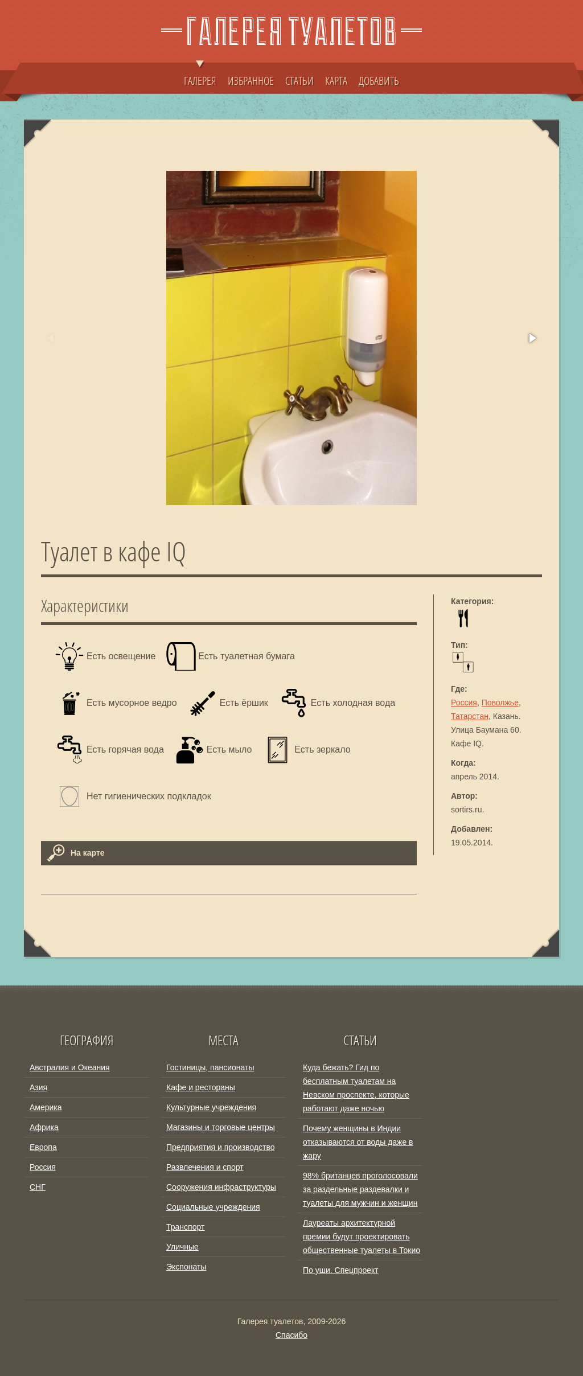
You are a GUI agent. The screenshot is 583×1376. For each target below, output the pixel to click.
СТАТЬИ (299, 80)
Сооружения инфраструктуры (221, 1187)
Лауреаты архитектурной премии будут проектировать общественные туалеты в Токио (361, 1236)
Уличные (182, 1246)
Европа (43, 1147)
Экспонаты (186, 1266)
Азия (38, 1087)
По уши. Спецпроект (341, 1270)
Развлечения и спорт (205, 1167)
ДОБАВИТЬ (379, 80)
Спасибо (291, 1335)
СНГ (38, 1187)
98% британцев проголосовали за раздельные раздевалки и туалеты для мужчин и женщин (360, 1189)
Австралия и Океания (70, 1067)
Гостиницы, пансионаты (210, 1067)
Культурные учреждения (211, 1107)
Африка (44, 1127)
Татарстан (469, 716)
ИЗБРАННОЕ (251, 80)
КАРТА (336, 80)
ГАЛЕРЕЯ (200, 75)
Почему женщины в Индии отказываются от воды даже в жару (358, 1142)
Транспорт (185, 1226)
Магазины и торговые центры (220, 1127)
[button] (532, 338)
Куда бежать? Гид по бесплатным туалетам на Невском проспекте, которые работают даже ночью (356, 1088)
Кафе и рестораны (200, 1087)
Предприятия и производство (220, 1147)
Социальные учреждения (213, 1206)
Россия (464, 702)
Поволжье (500, 702)
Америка (46, 1107)
